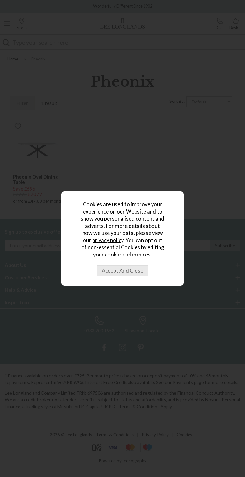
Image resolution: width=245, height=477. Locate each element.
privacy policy (107, 240)
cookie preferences (128, 254)
